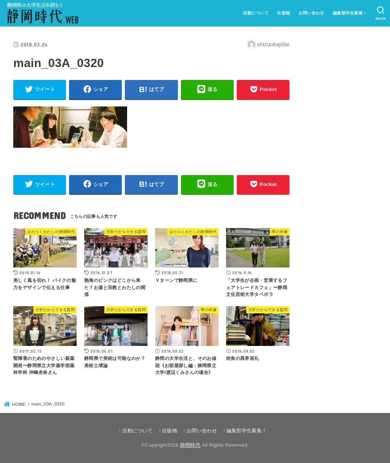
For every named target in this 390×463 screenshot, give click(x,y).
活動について (256, 13)
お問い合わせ (311, 13)
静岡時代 (190, 445)
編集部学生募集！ (350, 13)
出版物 (283, 13)
